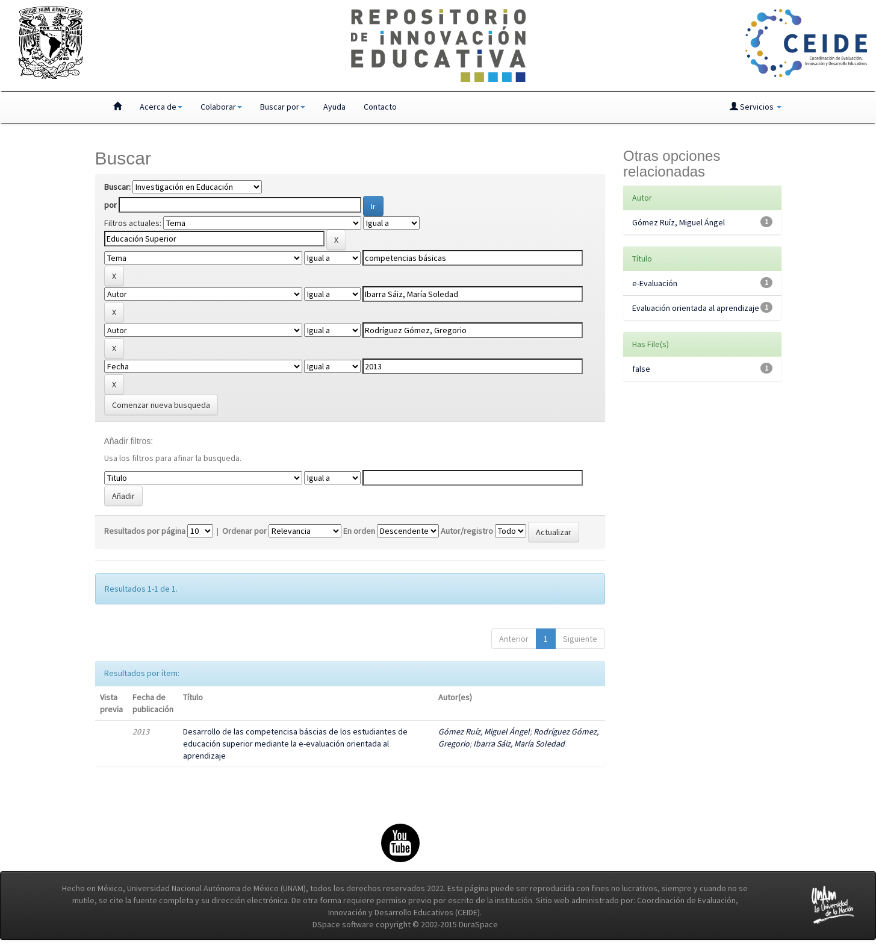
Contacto (380, 106)
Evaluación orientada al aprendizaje (695, 307)
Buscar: (117, 186)
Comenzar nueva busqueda (161, 404)
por (110, 204)
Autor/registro (467, 530)
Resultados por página (144, 530)
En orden (359, 530)
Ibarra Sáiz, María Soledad (519, 743)
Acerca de (161, 106)
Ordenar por (244, 530)
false (641, 368)
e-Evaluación (654, 283)
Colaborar (221, 106)
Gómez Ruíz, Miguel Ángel (484, 731)
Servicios (755, 106)
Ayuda (334, 106)
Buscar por (282, 106)
